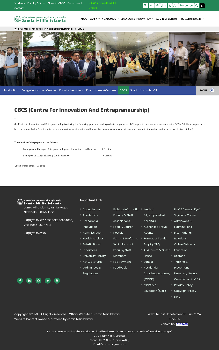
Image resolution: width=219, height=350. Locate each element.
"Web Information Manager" (155, 331)
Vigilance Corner (185, 215)
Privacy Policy (183, 285)
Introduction (10, 90)
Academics (90, 215)
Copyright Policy (185, 291)
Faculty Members (71, 90)
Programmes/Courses (101, 90)
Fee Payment (122, 262)
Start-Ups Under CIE (144, 90)
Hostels (118, 233)
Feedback (120, 268)
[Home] (15, 29)
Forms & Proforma (125, 238)
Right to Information (126, 209)
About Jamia (89, 19)
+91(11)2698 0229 (35, 233)
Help (177, 297)
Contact (19, 8)
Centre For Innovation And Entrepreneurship (46, 28)
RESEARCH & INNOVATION (136, 19)
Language (186, 5)
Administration (92, 233)
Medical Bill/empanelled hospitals (154, 215)
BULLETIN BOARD (191, 19)
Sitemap (179, 256)
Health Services (93, 238)
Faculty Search (123, 227)
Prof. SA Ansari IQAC (187, 209)
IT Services (90, 250)
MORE (203, 90)
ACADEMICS (109, 19)
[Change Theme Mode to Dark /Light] (202, 5)
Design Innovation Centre (39, 90)
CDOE (61, 3)
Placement (74, 3)
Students (19, 3)
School (148, 262)
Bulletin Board (92, 244)
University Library (94, 256)
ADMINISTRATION (166, 19)
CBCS (80, 28)
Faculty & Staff (36, 3)
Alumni (52, 3)
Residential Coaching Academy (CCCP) (157, 273)
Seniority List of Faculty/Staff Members (123, 250)
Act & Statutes (92, 262)
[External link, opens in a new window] (20, 281)
